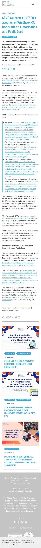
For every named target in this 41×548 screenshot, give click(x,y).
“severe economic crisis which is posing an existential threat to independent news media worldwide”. (19, 107)
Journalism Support (10, 37)
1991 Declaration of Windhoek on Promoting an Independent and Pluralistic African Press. (19, 262)
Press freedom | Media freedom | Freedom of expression (17, 309)
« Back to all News (8, 13)
